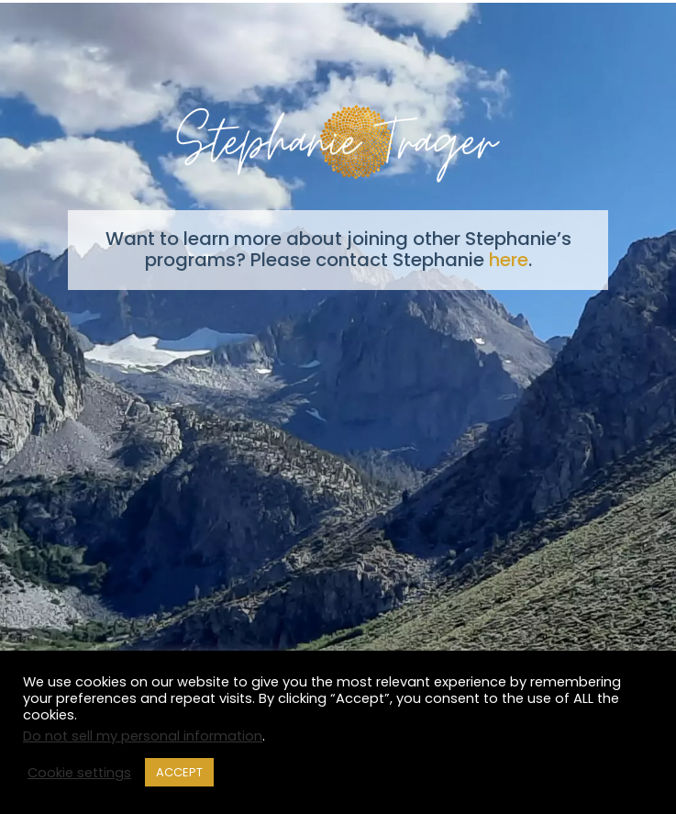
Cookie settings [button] (79, 772)
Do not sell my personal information (142, 736)
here (508, 260)
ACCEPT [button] (179, 772)
